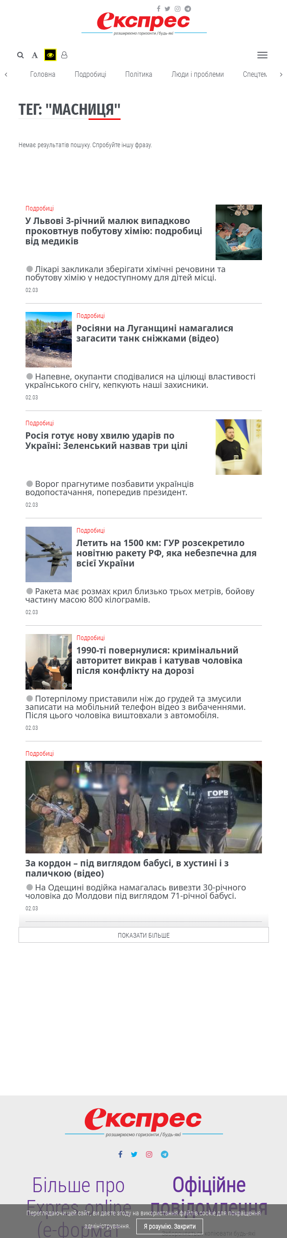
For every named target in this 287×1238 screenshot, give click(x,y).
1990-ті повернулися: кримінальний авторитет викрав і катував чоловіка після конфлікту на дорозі (160, 660)
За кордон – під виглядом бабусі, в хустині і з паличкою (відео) (127, 868)
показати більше (143, 933)
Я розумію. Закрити (170, 1226)
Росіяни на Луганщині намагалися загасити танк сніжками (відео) (155, 333)
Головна (43, 74)
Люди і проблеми (198, 74)
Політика (139, 74)
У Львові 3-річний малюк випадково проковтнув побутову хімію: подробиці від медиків (114, 231)
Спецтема (257, 74)
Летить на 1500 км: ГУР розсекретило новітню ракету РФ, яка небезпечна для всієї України (167, 553)
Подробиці (90, 74)
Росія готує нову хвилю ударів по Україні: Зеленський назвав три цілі (107, 440)
